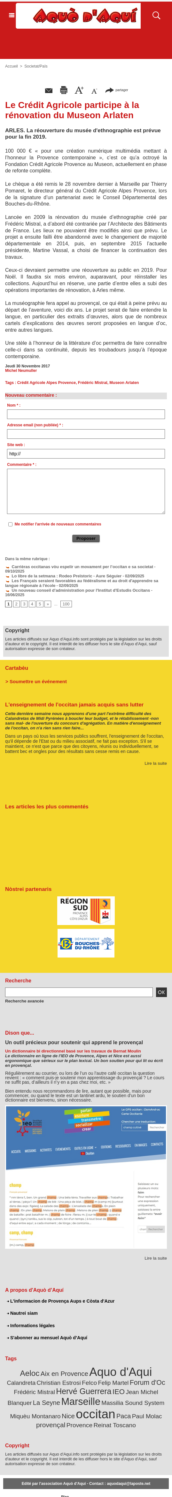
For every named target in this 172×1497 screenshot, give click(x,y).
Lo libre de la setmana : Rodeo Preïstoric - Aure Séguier (59, 570)
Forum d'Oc (109, 1369)
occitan (29, 1399)
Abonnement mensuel (44, 1484)
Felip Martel (78, 1370)
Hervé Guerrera (39, 1378)
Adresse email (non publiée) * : (35, 425)
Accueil (11, 66)
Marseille (26, 1387)
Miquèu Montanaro (127, 1388)
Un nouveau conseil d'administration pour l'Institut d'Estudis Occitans (72, 584)
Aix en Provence (52, 1361)
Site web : (16, 445)
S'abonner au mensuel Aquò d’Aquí (46, 1326)
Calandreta (147, 1362)
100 (65, 593)
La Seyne (145, 1378)
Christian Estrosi (27, 1370)
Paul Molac (77, 1401)
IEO (71, 1378)
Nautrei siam (22, 1302)
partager (117, 89)
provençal (104, 1401)
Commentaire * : (21, 464)
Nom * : (13, 405)
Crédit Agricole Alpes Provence (45, 382)
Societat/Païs (35, 66)
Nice (158, 1388)
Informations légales (30, 1314)
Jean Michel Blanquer (105, 1378)
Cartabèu (16, 657)
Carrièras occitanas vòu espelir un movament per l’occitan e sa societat (73, 566)
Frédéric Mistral (90, 382)
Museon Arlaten (121, 382)
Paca (55, 1401)
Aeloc (20, 1361)
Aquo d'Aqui (104, 1360)
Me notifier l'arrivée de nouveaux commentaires (58, 524)
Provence (132, 1401)
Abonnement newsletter (17, 1484)
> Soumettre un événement (34, 669)
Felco (56, 1370)
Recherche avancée (23, 989)
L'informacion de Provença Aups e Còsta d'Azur (59, 1289)
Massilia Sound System (74, 1388)
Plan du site (65, 1484)
